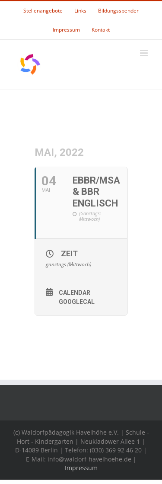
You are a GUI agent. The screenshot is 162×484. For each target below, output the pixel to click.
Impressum (81, 468)
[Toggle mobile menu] (144, 53)
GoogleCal (77, 301)
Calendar (74, 292)
